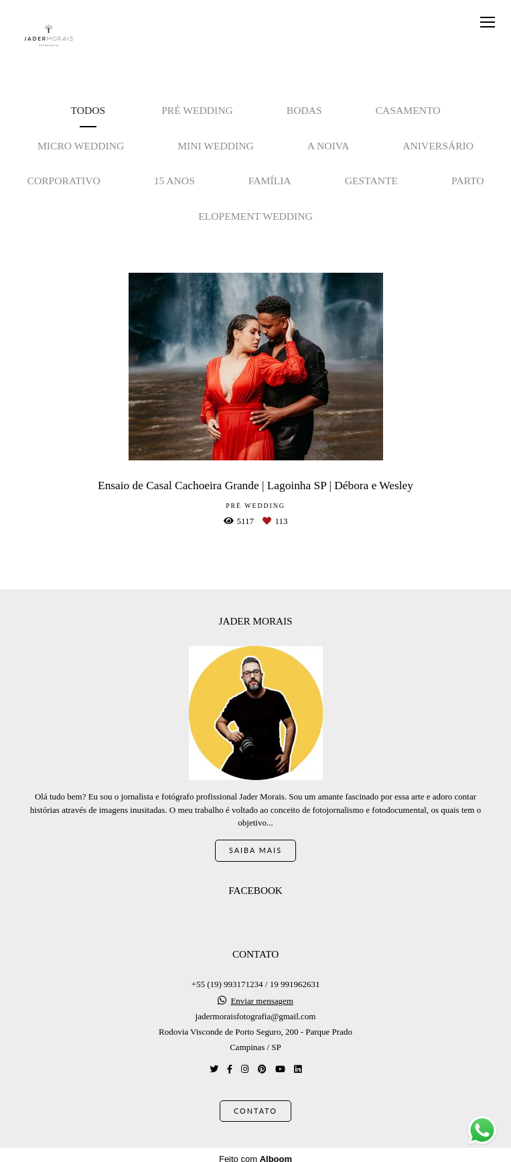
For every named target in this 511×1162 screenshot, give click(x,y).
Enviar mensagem (261, 992)
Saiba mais (255, 842)
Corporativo (63, 180)
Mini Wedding (215, 145)
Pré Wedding (197, 110)
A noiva (328, 145)
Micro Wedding (81, 145)
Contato (255, 1102)
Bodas (304, 110)
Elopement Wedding (255, 216)
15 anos (174, 180)
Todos (88, 110)
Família (269, 180)
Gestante (371, 180)
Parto (467, 180)
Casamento (408, 110)
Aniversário (438, 145)
